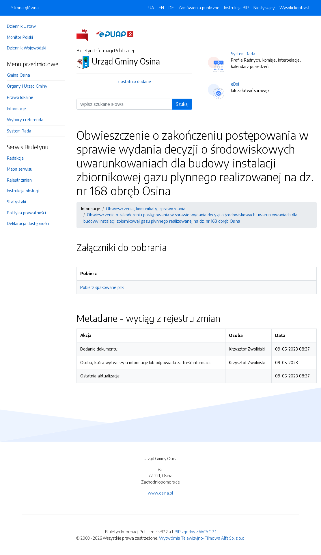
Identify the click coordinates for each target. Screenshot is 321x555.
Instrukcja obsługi (23, 190)
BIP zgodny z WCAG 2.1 (195, 531)
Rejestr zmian (19, 179)
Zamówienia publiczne (198, 7)
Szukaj (182, 104)
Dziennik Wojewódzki (26, 47)
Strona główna (25, 7)
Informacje (16, 108)
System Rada (19, 130)
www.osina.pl (160, 492)
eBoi (235, 83)
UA (151, 7)
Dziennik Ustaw (21, 26)
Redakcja (15, 158)
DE (171, 7)
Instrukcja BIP (236, 7)
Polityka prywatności (26, 212)
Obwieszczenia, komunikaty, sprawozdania (145, 208)
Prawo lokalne (20, 97)
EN (161, 7)
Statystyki (16, 201)
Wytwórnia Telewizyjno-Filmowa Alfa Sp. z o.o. (202, 538)
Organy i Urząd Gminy (27, 85)
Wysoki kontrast (294, 7)
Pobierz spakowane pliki (102, 287)
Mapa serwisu (19, 169)
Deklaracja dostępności (28, 223)
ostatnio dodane (136, 81)
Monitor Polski (20, 37)
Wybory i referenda (25, 119)
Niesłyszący (264, 7)
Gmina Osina (18, 75)
